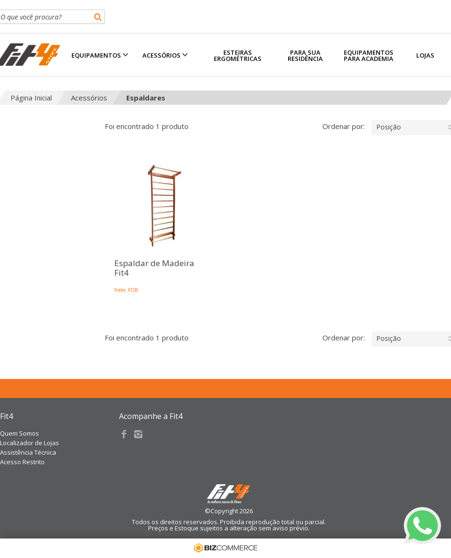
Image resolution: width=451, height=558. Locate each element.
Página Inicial (31, 97)
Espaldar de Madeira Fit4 (154, 268)
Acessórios (89, 97)
